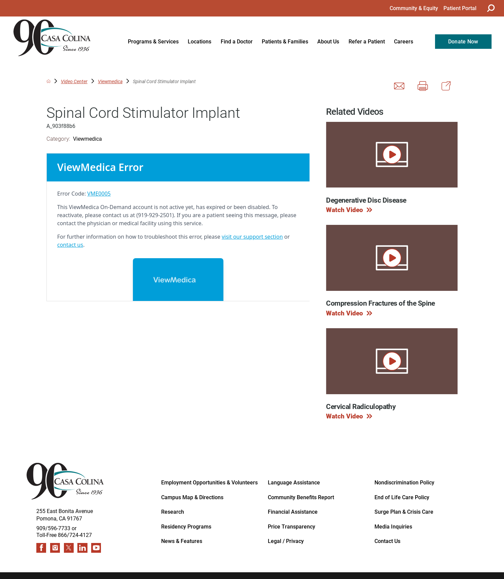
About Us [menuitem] (328, 41)
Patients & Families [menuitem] (285, 41)
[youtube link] (96, 548)
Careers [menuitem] (403, 41)
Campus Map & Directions (192, 497)
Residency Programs (186, 526)
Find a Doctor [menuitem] (237, 41)
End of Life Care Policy (401, 497)
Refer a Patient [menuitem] (367, 41)
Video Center (74, 81)
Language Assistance (294, 482)
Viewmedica (110, 81)
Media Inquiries (393, 526)
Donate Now (463, 41)
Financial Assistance (293, 511)
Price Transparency (291, 526)
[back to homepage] (48, 81)
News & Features (181, 541)
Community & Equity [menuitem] (414, 8)
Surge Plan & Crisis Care (403, 511)
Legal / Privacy (286, 541)
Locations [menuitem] (199, 41)
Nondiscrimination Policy (404, 482)
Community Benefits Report (301, 497)
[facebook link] (41, 548)
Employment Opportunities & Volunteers (209, 482)
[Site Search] (490, 8)
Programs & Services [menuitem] (153, 41)
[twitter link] (69, 548)
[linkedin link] (82, 548)
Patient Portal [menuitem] (459, 8)
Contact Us (387, 541)
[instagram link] (55, 548)
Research (172, 511)
